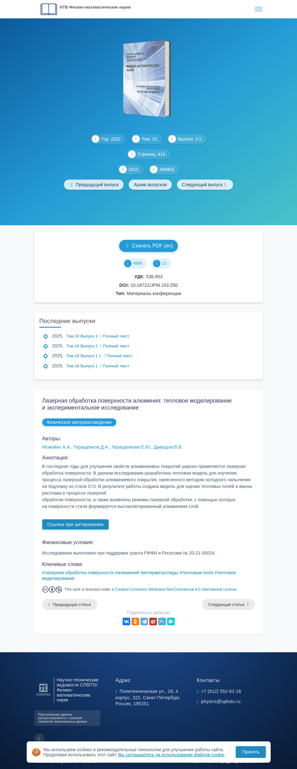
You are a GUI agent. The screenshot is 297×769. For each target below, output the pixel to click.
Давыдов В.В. (168, 447)
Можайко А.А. (56, 447)
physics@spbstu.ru (220, 701)
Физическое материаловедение (79, 422)
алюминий (128, 572)
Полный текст (114, 336)
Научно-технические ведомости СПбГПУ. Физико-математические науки (78, 690)
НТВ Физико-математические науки (95, 7)
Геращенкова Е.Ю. (132, 447)
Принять (251, 751)
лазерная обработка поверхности (79, 572)
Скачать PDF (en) (148, 245)
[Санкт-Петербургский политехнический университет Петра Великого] (43, 696)
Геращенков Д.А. (91, 447)
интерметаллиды (160, 572)
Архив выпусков (150, 184)
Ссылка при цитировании (75, 524)
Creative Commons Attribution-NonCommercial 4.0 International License (176, 589)
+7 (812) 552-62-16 (221, 691)
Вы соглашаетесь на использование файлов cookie (172, 754)
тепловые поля (197, 572)
